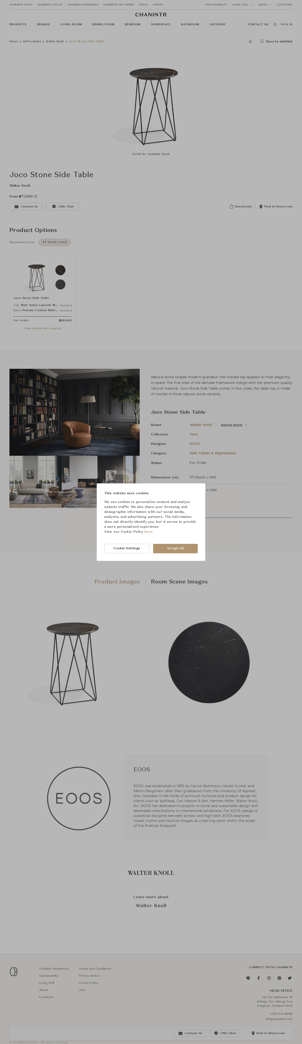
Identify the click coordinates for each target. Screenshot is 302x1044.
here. (148, 531)
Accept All (175, 548)
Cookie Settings (126, 548)
